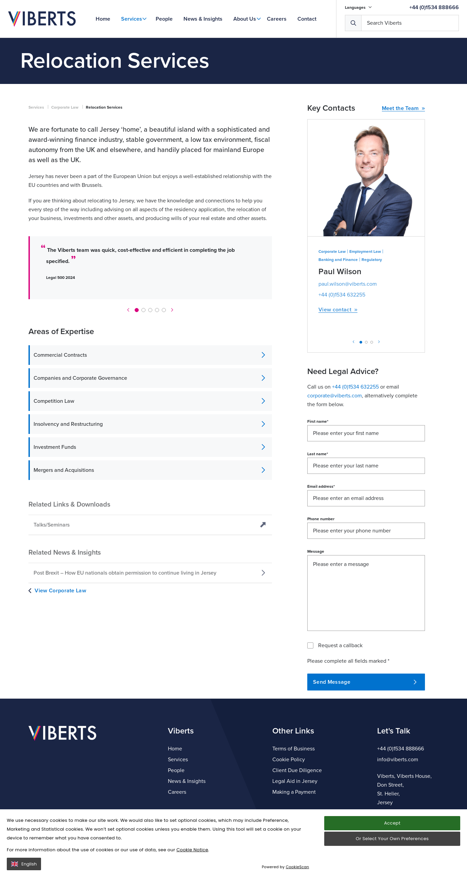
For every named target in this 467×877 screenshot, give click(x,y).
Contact (306, 19)
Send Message (364, 736)
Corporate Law (64, 161)
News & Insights (202, 19)
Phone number (320, 573)
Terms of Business (293, 748)
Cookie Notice (192, 850)
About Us (244, 19)
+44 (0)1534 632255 (341, 349)
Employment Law (365, 305)
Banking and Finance (338, 313)
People (164, 19)
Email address (321, 540)
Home (103, 19)
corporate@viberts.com (334, 449)
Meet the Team (403, 163)
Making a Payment (294, 792)
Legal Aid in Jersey (294, 781)
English (24, 864)
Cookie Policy (288, 759)
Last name (317, 508)
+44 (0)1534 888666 (434, 7)
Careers (277, 19)
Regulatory (372, 313)
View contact (337, 364)
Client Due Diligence (297, 770)
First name (317, 475)
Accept (392, 823)
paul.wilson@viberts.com (347, 338)
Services (131, 19)
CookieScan (297, 867)
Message (315, 605)
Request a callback (340, 700)
